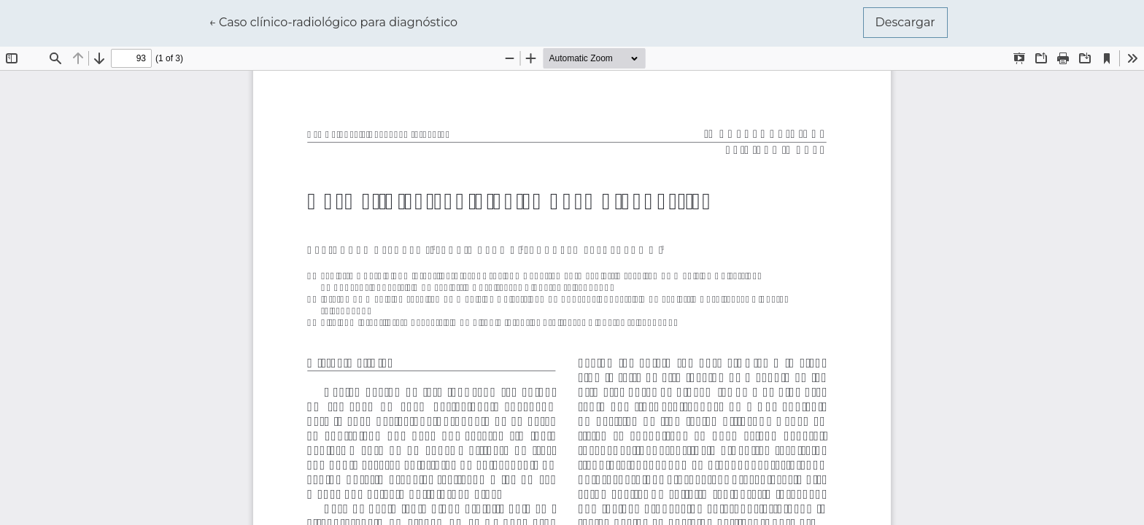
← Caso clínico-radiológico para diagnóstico (333, 21)
